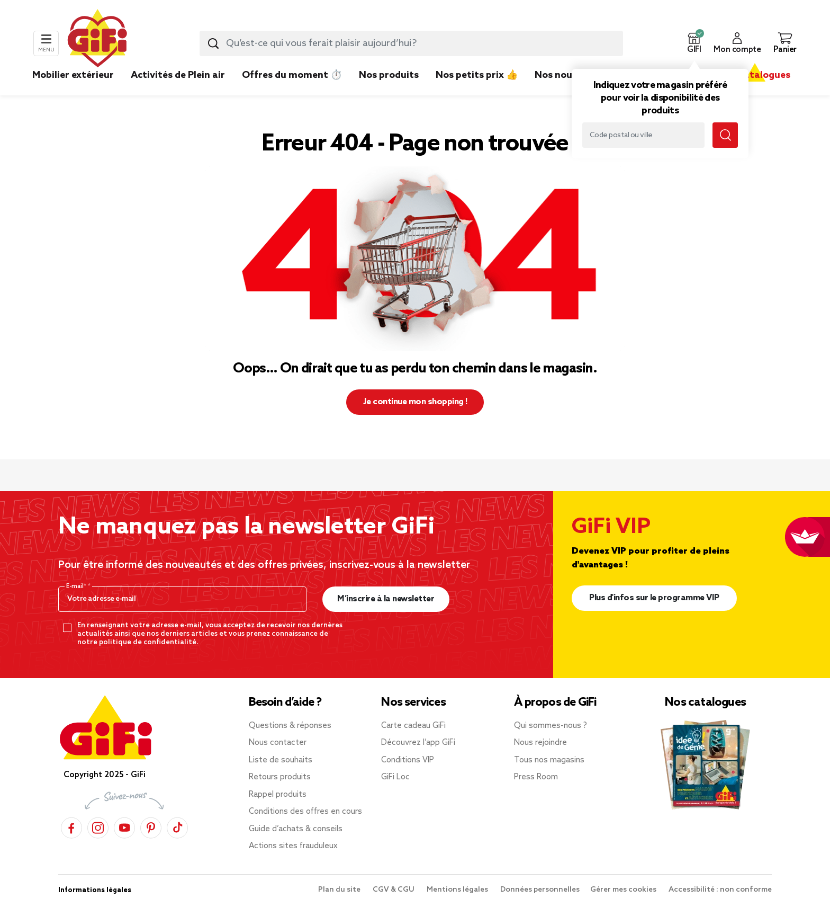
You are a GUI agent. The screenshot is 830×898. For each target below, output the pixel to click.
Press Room (536, 777)
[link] (388, 91)
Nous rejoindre (540, 743)
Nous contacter (277, 743)
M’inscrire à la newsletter (385, 599)
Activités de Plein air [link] (178, 75)
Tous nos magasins (549, 760)
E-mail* (77, 586)
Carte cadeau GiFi (413, 726)
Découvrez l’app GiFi (418, 743)
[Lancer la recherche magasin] (725, 135)
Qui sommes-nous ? (550, 726)
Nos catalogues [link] (754, 75)
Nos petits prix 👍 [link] (477, 75)
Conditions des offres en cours (305, 811)
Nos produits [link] (389, 75)
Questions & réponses (290, 726)
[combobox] (411, 43)
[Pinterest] (150, 826)
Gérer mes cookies (624, 889)
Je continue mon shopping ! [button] (415, 402)
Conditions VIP (407, 760)
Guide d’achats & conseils (295, 829)
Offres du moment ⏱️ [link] (292, 75)
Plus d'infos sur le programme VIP (654, 598)
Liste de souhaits (280, 760)
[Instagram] (98, 826)
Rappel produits (277, 794)
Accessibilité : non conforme (720, 889)
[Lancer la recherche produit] (213, 43)
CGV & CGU (394, 889)
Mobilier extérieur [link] (73, 75)
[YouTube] (124, 826)
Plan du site (340, 889)
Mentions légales (458, 889)
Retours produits (280, 777)
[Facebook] (71, 826)
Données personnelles (540, 889)
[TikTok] (177, 826)
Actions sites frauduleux (293, 846)
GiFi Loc (395, 777)
